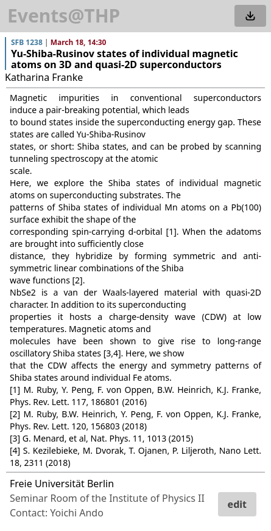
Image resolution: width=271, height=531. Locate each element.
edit (237, 504)
